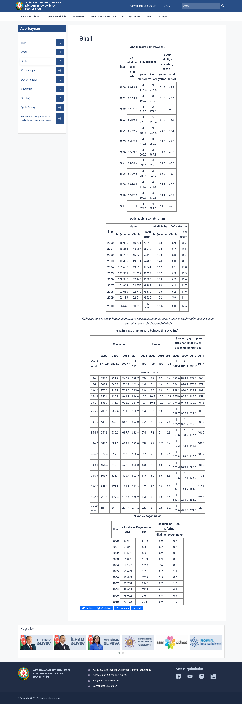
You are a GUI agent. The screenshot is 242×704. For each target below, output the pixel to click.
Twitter (89, 608)
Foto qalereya (131, 16)
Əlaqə (163, 16)
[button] (119, 653)
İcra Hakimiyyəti (31, 16)
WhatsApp (106, 608)
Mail (139, 608)
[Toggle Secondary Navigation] (223, 16)
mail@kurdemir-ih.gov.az (106, 680)
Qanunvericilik (56, 16)
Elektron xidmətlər (103, 16)
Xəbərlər (78, 16)
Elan (150, 16)
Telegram (124, 608)
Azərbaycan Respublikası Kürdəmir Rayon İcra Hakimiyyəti (43, 5)
